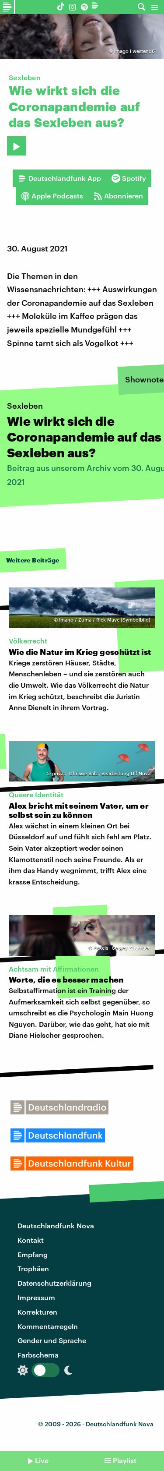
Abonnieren (118, 195)
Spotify (129, 178)
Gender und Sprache (51, 1340)
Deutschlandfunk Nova (55, 1225)
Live (42, 1460)
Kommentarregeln (47, 1326)
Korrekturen (37, 1312)
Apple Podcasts (52, 195)
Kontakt (30, 1240)
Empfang (32, 1254)
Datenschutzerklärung (54, 1283)
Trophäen (33, 1268)
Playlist (124, 1460)
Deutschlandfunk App (59, 178)
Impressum (36, 1297)
